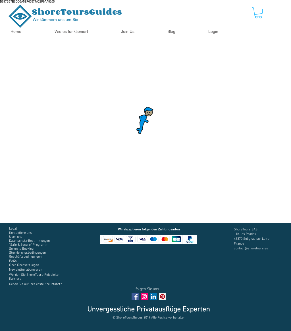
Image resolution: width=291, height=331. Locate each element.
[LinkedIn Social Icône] (153, 296)
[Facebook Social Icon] (135, 296)
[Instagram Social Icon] (144, 296)
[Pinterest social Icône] (162, 296)
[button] (83, 31)
